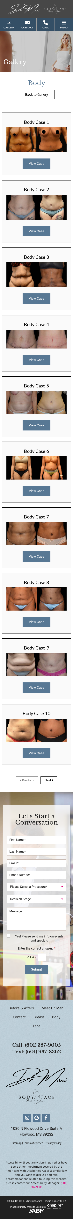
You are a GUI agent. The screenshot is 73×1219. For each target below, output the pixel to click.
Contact (19, 1017)
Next (48, 780)
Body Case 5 (36, 385)
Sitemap (17, 1143)
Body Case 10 (36, 713)
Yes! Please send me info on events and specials (39, 938)
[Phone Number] (36, 875)
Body (56, 1017)
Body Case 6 (36, 451)
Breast (38, 1017)
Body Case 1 (36, 122)
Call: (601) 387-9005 (36, 1045)
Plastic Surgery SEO (54, 1201)
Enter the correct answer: (36, 948)
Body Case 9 (36, 647)
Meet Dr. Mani (53, 1008)
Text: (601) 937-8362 (36, 1051)
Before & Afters (21, 1008)
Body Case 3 (36, 257)
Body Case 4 (36, 324)
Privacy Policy (53, 1143)
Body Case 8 (36, 582)
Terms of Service (33, 1143)
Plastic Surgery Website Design (26, 1207)
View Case (36, 163)
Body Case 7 (36, 516)
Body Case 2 (36, 189)
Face (36, 1026)
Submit (36, 969)
